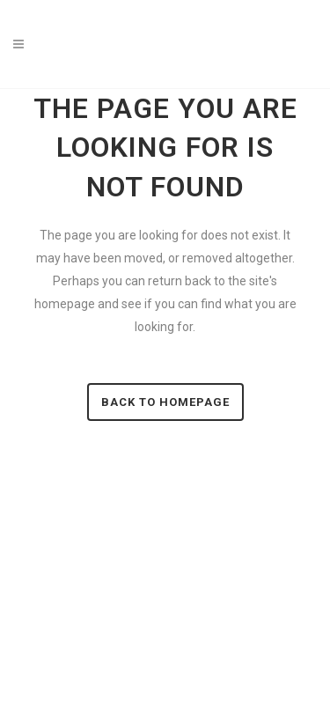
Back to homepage (165, 402)
